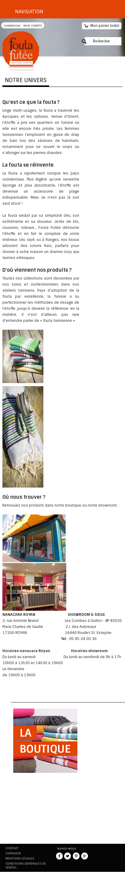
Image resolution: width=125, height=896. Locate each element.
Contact (11, 848)
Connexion (12, 25)
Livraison (13, 853)
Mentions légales (19, 858)
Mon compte (32, 25)
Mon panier (104, 26)
